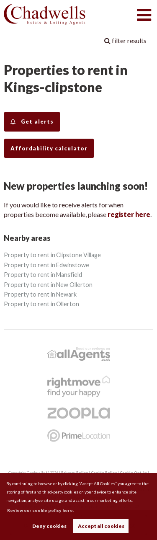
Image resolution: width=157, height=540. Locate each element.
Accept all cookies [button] (101, 526)
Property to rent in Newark (40, 294)
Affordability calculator (49, 148)
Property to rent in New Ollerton (48, 284)
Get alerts (32, 121)
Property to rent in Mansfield (43, 274)
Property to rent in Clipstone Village (52, 254)
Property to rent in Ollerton (41, 303)
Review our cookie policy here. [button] (40, 510)
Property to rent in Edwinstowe (46, 265)
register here (129, 214)
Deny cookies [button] (49, 526)
